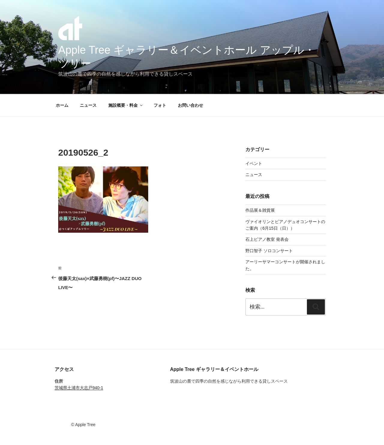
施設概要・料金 (125, 105)
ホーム (62, 105)
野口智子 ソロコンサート (269, 250)
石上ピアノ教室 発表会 (267, 239)
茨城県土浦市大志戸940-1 (79, 387)
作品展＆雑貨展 (260, 210)
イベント (253, 163)
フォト (160, 105)
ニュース (88, 105)
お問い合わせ (190, 105)
